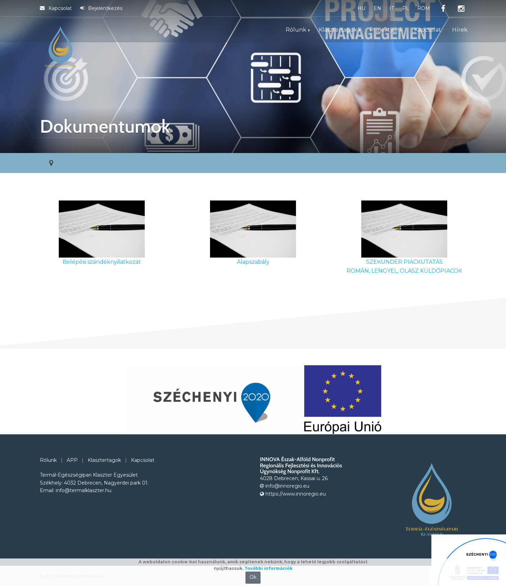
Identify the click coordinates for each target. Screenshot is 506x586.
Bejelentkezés (101, 8)
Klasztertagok (338, 29)
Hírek (460, 29)
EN (377, 8)
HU (361, 8)
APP (72, 460)
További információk (268, 568)
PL (405, 8)
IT (391, 8)
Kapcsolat (56, 8)
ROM (423, 8)
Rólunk (296, 29)
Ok (253, 577)
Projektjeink (386, 29)
